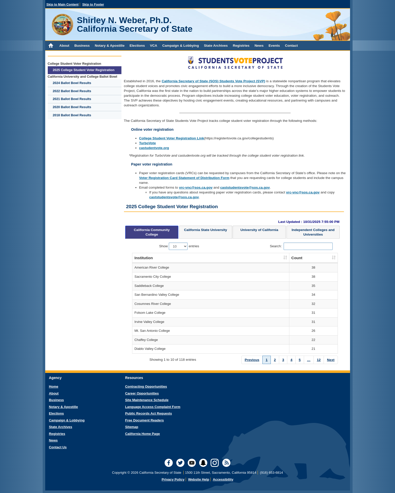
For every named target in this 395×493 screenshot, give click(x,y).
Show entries (179, 246)
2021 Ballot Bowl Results (72, 99)
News (259, 45)
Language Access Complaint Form (152, 407)
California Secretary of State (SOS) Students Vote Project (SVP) (213, 81)
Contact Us (58, 447)
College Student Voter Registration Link (171, 138)
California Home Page (142, 434)
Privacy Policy (173, 479)
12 (319, 360)
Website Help (198, 479)
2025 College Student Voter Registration (84, 70)
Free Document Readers (144, 420)
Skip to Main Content (62, 4)
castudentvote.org (154, 148)
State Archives (216, 45)
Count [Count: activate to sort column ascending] (296, 258)
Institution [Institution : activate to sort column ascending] (143, 258)
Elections (137, 45)
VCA (153, 45)
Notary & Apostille (109, 45)
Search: (301, 246)
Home (53, 386)
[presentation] (151, 232)
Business (82, 45)
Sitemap (131, 427)
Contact (291, 45)
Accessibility (223, 479)
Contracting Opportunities (146, 386)
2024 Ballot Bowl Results (72, 83)
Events (274, 45)
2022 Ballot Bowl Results (72, 91)
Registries (241, 45)
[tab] (151, 232)
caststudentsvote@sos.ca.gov (245, 187)
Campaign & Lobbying (180, 45)
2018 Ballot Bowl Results (72, 115)
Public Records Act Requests (148, 413)
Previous (252, 360)
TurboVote (147, 143)
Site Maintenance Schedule (147, 400)
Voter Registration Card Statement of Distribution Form (184, 178)
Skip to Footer (93, 4)
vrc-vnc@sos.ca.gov (196, 187)
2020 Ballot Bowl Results (72, 107)
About (64, 45)
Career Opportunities (142, 393)
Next (330, 360)
